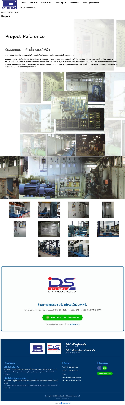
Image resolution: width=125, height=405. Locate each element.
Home (3, 12)
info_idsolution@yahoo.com (71, 377)
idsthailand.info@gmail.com (71, 380)
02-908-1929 (73, 367)
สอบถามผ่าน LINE (104, 373)
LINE (104, 368)
